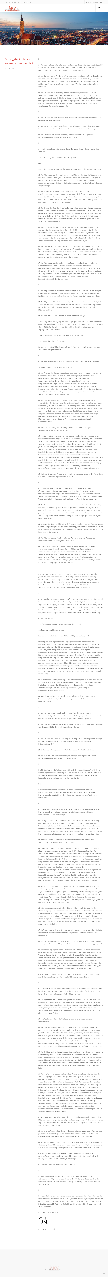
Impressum (16, 2)
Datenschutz (26, 2)
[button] (99, 8)
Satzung (99, 28)
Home (8, 2)
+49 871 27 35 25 (92, 2)
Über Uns (90, 28)
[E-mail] (101, 2)
